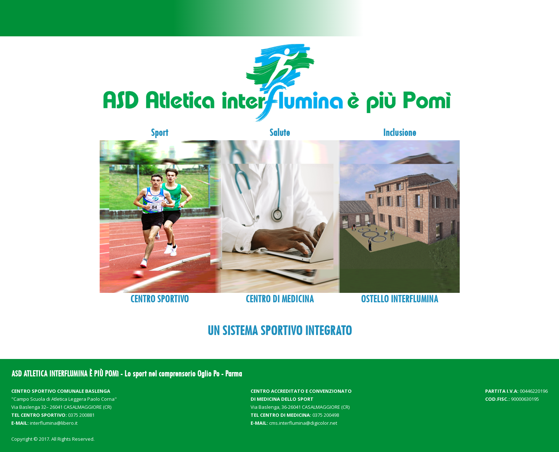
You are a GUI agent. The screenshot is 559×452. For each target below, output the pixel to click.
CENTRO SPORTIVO (159, 299)
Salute (279, 133)
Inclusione (399, 133)
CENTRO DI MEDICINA (279, 299)
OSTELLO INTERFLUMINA (399, 299)
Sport (159, 133)
